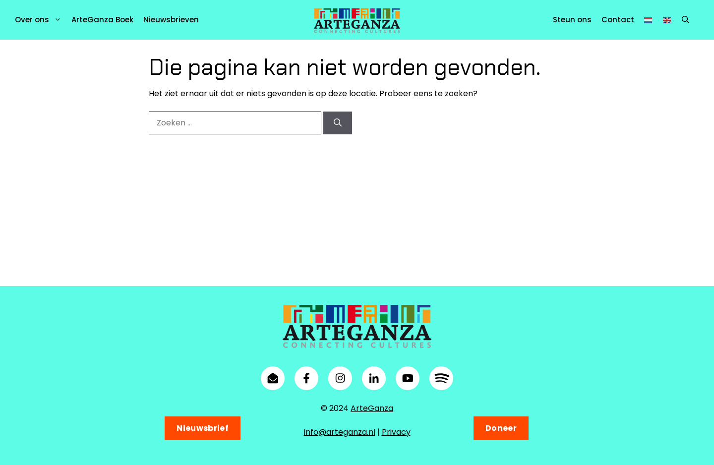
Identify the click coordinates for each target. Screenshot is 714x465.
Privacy (396, 432)
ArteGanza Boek (102, 19)
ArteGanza (372, 408)
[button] (685, 20)
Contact (617, 19)
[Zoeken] (337, 123)
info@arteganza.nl (339, 432)
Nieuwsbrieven (171, 19)
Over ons (40, 20)
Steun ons (572, 19)
